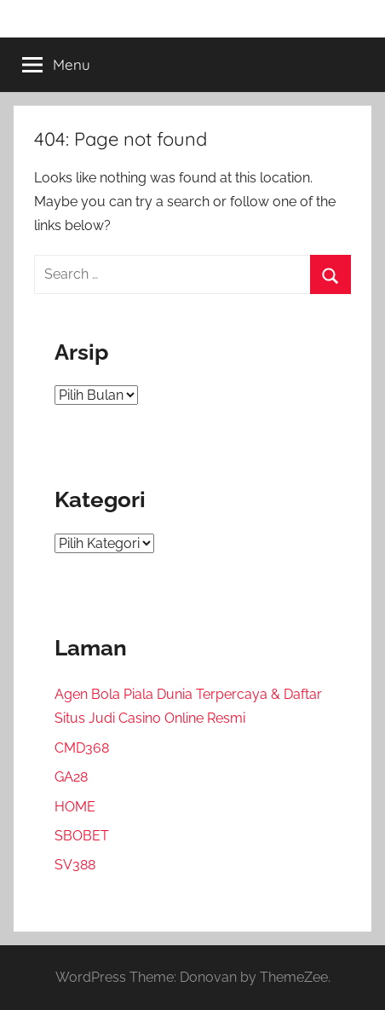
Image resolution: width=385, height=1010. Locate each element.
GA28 (71, 777)
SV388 (75, 865)
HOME (75, 807)
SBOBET (82, 836)
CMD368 (82, 748)
